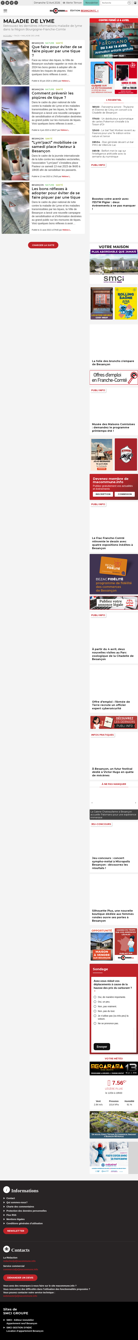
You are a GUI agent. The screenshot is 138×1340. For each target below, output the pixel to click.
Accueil (7, 35)
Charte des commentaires (20, 1206)
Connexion (125, 494)
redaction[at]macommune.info (19, 1261)
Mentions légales (15, 1219)
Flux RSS (11, 1215)
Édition (75, 10)
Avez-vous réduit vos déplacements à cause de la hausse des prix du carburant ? (113, 986)
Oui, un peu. (104, 1001)
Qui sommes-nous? (17, 1202)
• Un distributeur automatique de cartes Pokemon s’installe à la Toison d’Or (112, 121)
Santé (59, 43)
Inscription (103, 494)
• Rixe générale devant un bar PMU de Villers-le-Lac (113, 143)
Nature (49, 43)
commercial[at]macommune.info (20, 1269)
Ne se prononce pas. (108, 1023)
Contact (10, 1198)
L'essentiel (114, 99)
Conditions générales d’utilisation (24, 1223)
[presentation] (92, 802)
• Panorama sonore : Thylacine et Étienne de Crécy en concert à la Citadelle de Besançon (113, 109)
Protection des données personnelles (26, 1211)
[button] (129, 3)
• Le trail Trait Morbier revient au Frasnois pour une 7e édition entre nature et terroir (113, 133)
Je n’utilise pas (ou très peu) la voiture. (113, 1017)
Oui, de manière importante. (112, 997)
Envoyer (102, 1046)
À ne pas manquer (114, 784)
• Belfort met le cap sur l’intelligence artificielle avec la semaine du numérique (109, 153)
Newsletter (15, 1230)
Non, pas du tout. (106, 1011)
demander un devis (20, 1277)
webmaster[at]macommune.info (20, 1296)
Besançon (38, 43)
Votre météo (114, 1058)
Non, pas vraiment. (107, 1006)
